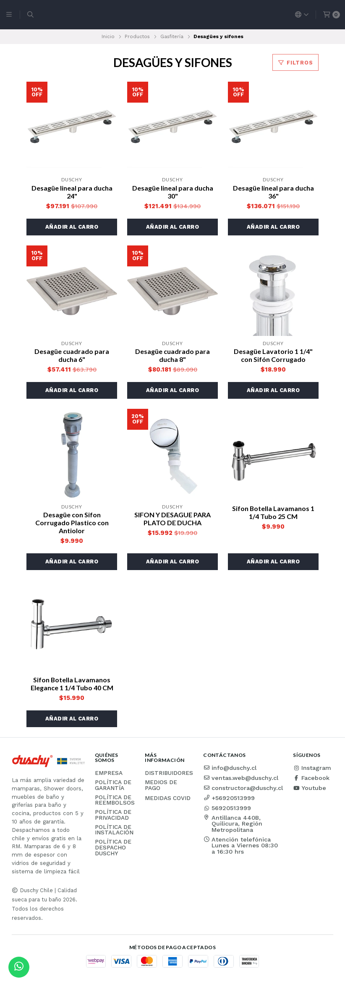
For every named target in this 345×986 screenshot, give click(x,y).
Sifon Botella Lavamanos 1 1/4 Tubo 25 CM (273, 512)
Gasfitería (171, 36)
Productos (137, 36)
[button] (71, 227)
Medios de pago (161, 785)
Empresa (109, 773)
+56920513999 (229, 798)
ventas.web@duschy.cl (240, 778)
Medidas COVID (168, 798)
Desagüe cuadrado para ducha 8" (172, 355)
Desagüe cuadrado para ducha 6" (71, 355)
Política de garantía (113, 785)
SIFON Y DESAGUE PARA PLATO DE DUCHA (172, 519)
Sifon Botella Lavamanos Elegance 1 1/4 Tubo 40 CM (72, 684)
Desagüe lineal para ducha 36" (273, 192)
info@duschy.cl (229, 768)
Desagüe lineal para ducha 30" (172, 192)
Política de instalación (114, 830)
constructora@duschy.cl (243, 788)
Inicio (108, 36)
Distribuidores (169, 773)
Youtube (309, 788)
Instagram (312, 768)
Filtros (295, 62)
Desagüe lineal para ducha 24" (71, 192)
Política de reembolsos (115, 800)
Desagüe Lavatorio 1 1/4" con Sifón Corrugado (273, 355)
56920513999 (227, 808)
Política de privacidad (113, 815)
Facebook (311, 778)
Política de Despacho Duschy (113, 847)
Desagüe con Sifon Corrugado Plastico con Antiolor (72, 522)
